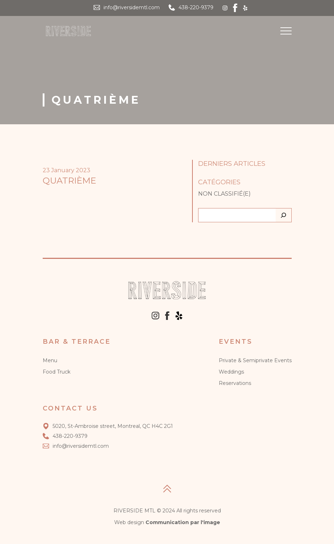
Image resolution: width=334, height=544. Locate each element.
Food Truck (56, 372)
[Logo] (68, 31)
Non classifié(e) (224, 193)
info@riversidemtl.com (132, 7)
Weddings (231, 372)
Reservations (235, 383)
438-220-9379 (196, 7)
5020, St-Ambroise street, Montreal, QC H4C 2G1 (108, 426)
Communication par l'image (182, 522)
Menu (50, 360)
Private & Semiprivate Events (255, 360)
